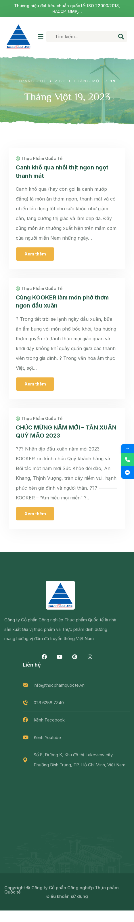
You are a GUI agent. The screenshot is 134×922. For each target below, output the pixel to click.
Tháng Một (88, 81)
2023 (60, 81)
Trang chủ (32, 81)
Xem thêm (35, 253)
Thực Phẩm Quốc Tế (39, 158)
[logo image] (18, 36)
